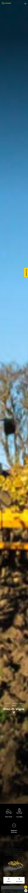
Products (7, 703)
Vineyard (15, 703)
